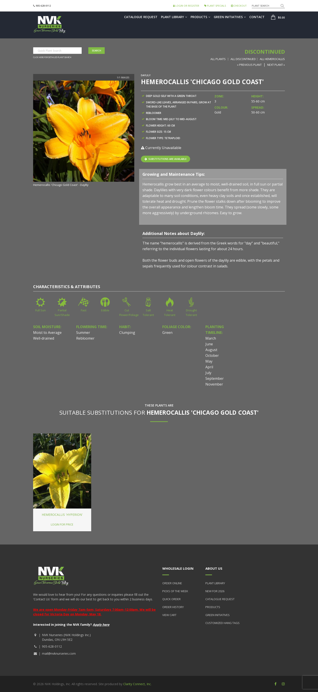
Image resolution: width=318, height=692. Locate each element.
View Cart (169, 615)
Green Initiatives (230, 17)
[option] (83, 134)
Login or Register (186, 5)
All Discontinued (243, 59)
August (211, 349)
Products (200, 17)
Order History (173, 607)
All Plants (218, 59)
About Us (213, 568)
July (208, 372)
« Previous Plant (249, 65)
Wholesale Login (177, 568)
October (212, 355)
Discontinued (265, 51)
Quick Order (171, 599)
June (209, 344)
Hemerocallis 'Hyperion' (62, 514)
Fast (83, 310)
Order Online (172, 583)
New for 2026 (214, 591)
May (208, 361)
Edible (105, 310)
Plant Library (174, 17)
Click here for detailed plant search (52, 57)
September (214, 378)
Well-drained (43, 338)
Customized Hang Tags (222, 623)
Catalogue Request (140, 17)
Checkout (239, 5)
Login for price (62, 524)
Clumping (127, 332)
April (209, 367)
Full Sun (40, 310)
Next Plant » (276, 65)
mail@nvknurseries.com (59, 653)
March (210, 338)
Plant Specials (215, 5)
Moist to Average (47, 332)
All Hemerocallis (272, 59)
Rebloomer (85, 338)
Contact (257, 17)
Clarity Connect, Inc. (137, 684)
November (214, 384)
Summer (83, 332)
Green (167, 332)
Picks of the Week (175, 591)
